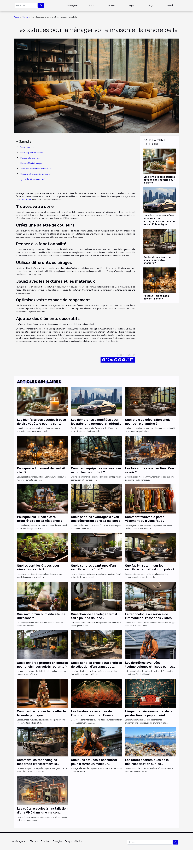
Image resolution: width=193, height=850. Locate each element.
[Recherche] (26, 5)
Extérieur (111, 5)
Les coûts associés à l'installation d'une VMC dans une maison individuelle (42, 812)
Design (150, 5)
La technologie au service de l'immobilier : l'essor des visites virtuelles (148, 618)
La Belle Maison (25, 199)
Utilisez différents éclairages (31, 163)
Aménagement (73, 5)
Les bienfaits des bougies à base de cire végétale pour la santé (159, 179)
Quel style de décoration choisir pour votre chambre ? (157, 260)
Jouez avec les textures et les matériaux (35, 168)
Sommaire (25, 141)
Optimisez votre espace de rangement (35, 174)
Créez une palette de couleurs (31, 152)
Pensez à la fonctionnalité (30, 158)
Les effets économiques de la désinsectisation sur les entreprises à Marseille (147, 763)
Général (170, 5)
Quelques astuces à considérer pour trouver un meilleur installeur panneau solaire (94, 763)
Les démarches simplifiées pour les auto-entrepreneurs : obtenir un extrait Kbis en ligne (159, 220)
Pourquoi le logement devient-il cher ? (156, 297)
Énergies (131, 5)
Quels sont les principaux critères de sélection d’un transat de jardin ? (96, 666)
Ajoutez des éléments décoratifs (32, 179)
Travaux (92, 5)
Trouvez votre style (27, 147)
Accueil (16, 17)
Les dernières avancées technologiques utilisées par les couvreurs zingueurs (149, 666)
